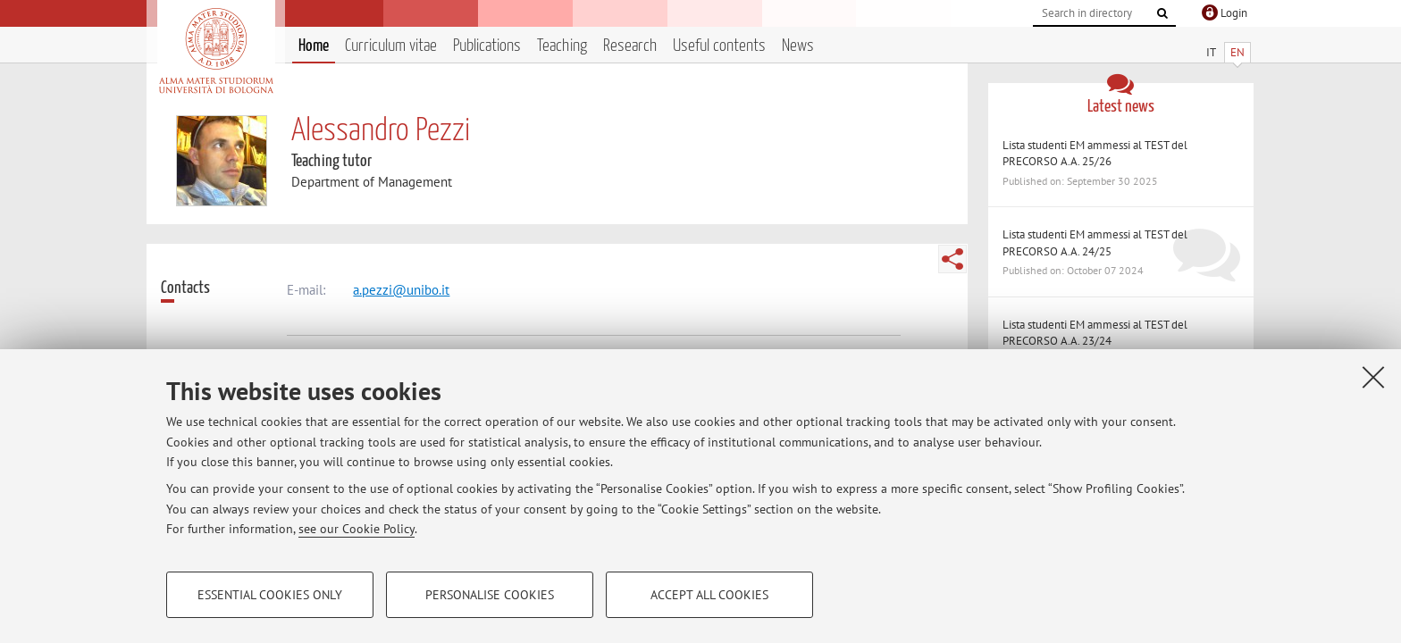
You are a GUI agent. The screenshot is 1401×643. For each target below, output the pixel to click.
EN (1237, 52)
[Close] (1373, 377)
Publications (487, 46)
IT (1211, 52)
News (798, 46)
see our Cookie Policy (356, 529)
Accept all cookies (709, 595)
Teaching (562, 46)
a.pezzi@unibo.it (401, 289)
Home (313, 46)
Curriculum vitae (391, 46)
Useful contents (719, 46)
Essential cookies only (269, 595)
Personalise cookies (489, 595)
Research (630, 46)
